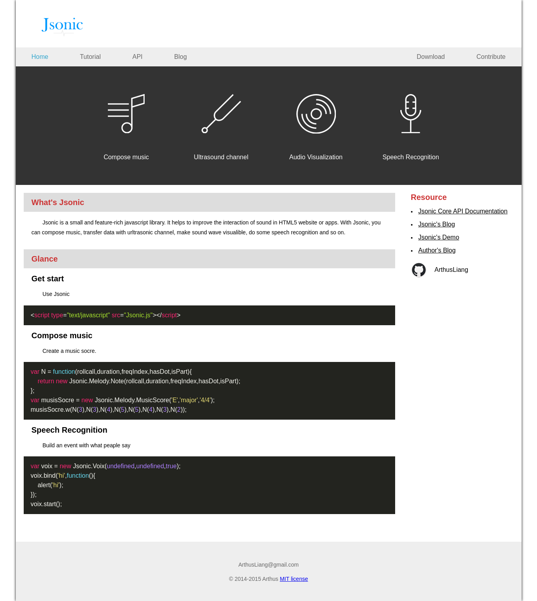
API (137, 56)
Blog (180, 56)
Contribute (491, 56)
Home (40, 56)
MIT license (294, 579)
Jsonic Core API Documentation (463, 211)
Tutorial (90, 56)
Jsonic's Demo (439, 237)
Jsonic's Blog (436, 224)
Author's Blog (437, 250)
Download (431, 56)
